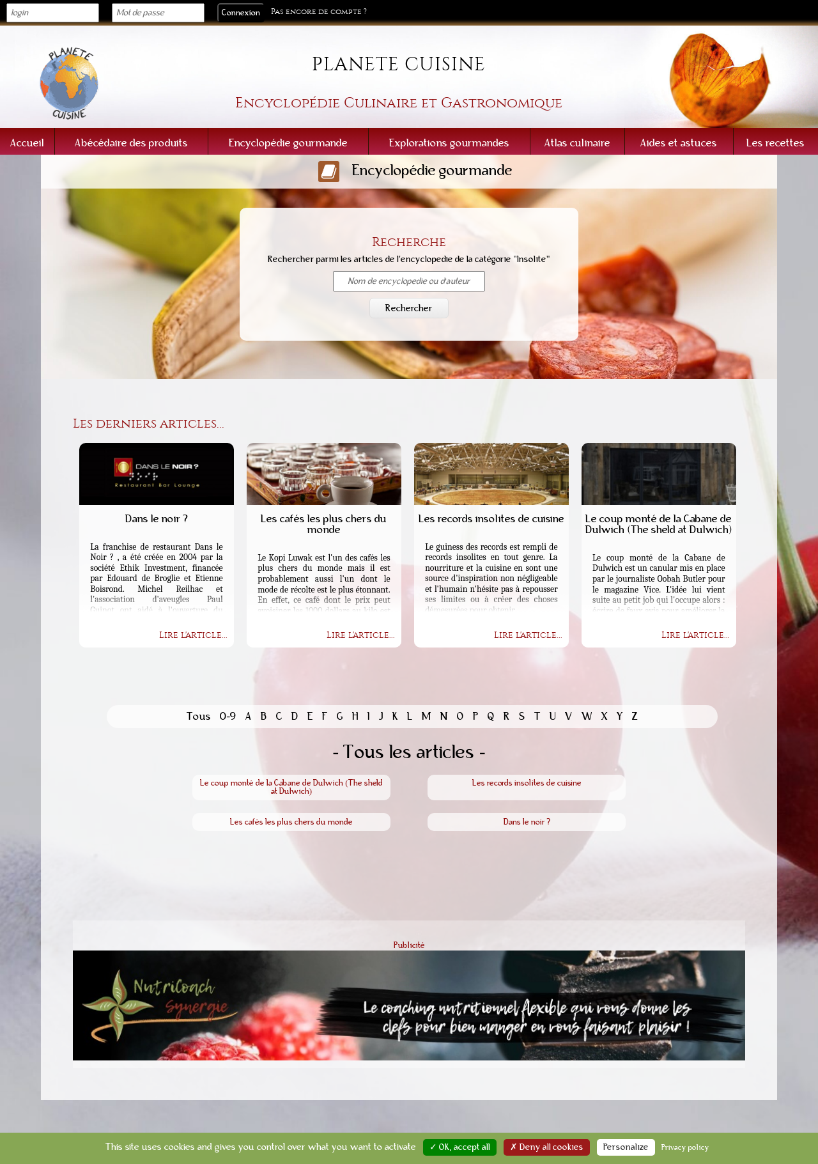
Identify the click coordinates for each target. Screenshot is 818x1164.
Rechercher (409, 308)
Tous (199, 716)
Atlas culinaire (577, 143)
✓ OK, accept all (459, 1147)
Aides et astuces (678, 143)
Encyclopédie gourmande (288, 143)
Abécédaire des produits (131, 143)
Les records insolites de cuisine (527, 783)
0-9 (228, 716)
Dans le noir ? (527, 822)
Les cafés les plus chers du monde (291, 822)
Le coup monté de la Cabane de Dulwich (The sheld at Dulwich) (291, 787)
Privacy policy (685, 1147)
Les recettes (775, 143)
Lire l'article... (193, 635)
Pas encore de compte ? (319, 12)
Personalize (626, 1147)
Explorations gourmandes (449, 143)
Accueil (27, 143)
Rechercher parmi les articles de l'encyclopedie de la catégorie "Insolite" (409, 259)
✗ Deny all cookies (546, 1147)
